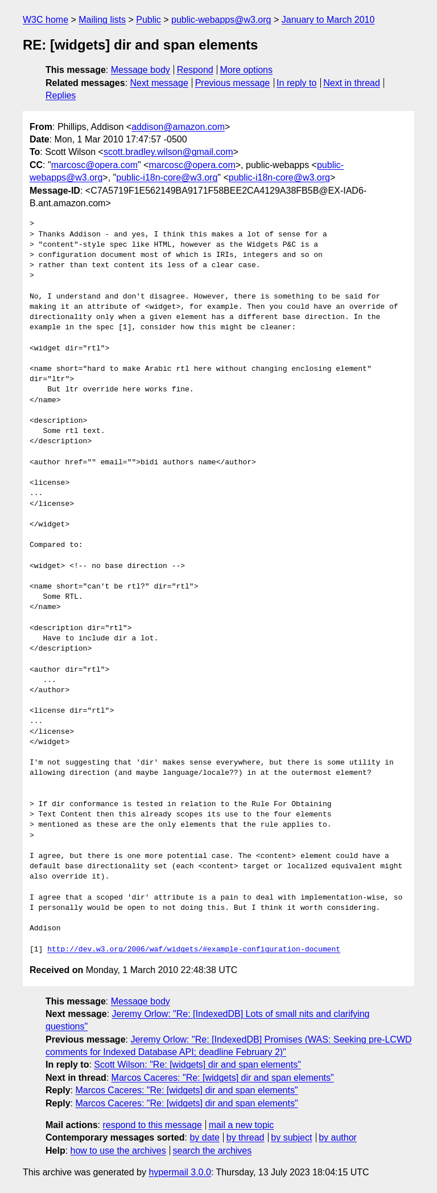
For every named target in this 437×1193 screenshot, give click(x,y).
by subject (291, 1137)
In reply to (296, 83)
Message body (140, 70)
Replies (61, 95)
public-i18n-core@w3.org (166, 177)
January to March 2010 (328, 19)
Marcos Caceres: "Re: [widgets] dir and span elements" (223, 1077)
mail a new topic (241, 1125)
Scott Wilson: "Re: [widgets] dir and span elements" (197, 1064)
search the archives (212, 1150)
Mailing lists (102, 19)
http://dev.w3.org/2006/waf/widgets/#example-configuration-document (193, 950)
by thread (245, 1137)
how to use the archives (118, 1150)
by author (338, 1137)
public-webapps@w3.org (221, 19)
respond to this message (151, 1125)
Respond (195, 70)
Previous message (232, 83)
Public (148, 19)
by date (204, 1137)
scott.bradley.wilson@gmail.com (168, 152)
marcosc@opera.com (94, 165)
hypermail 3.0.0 (180, 1172)
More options (246, 70)
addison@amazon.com (178, 127)
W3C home (45, 19)
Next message (159, 83)
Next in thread (351, 83)
